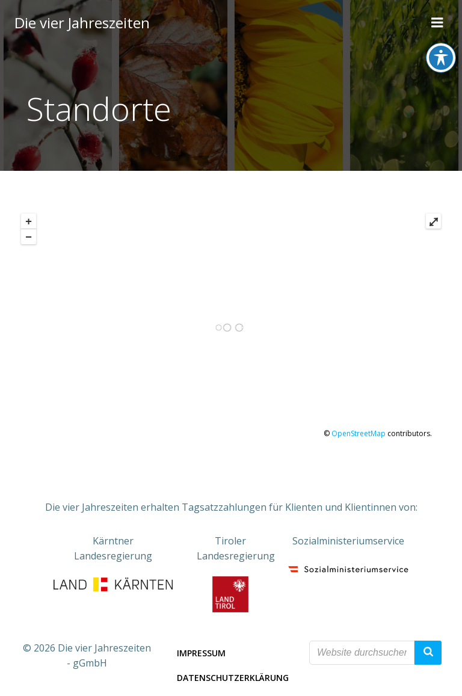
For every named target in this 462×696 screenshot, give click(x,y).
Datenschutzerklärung (233, 677)
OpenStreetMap (358, 433)
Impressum (201, 653)
